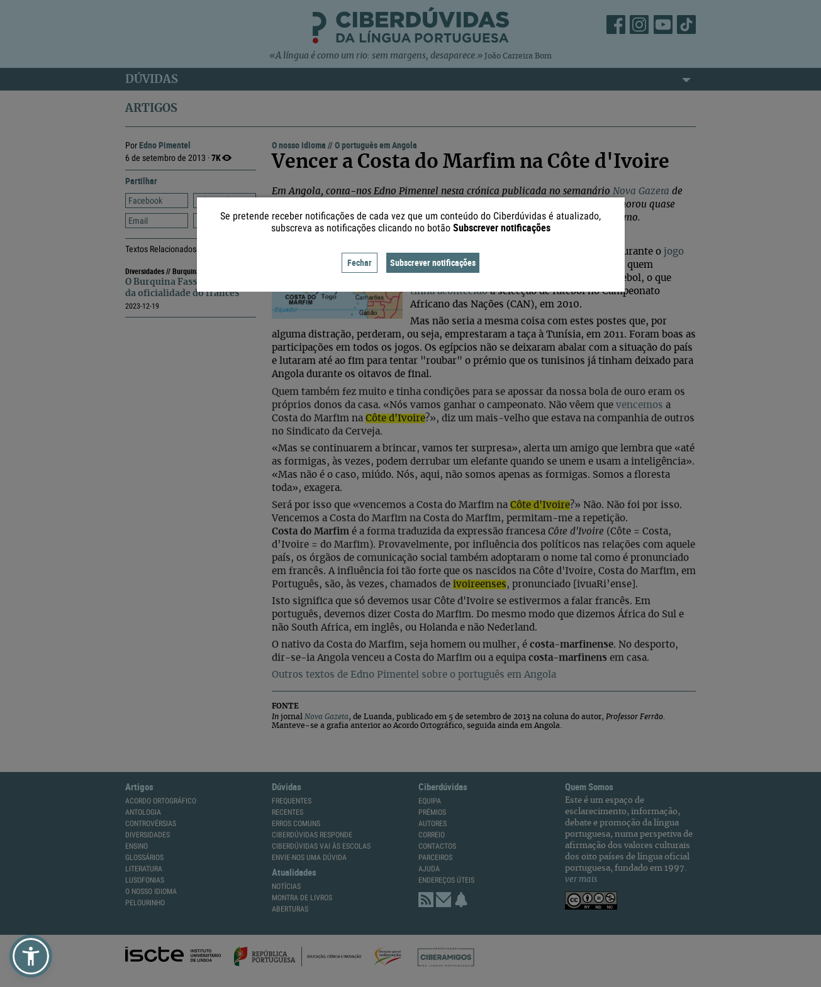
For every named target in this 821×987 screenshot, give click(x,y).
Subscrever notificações (433, 262)
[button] (31, 956)
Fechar (359, 262)
